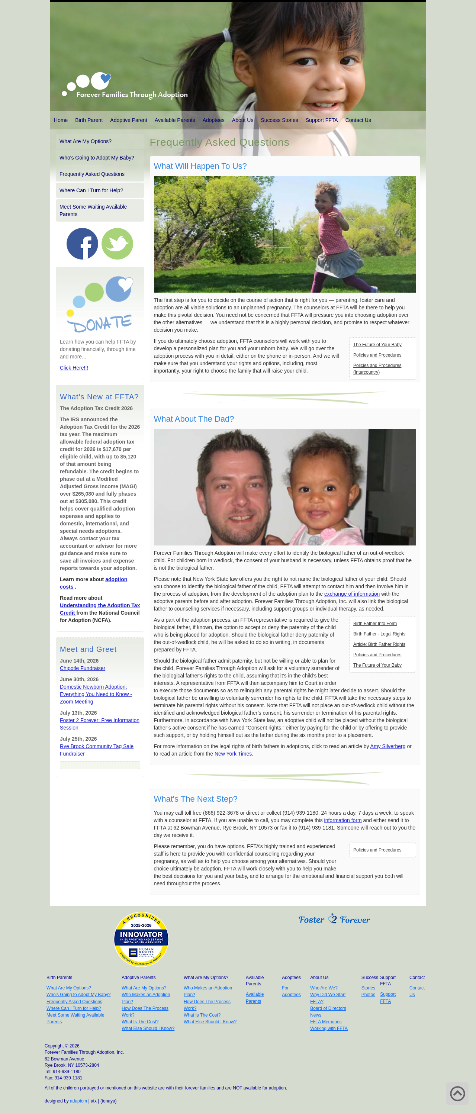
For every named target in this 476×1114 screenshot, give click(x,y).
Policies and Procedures (377, 355)
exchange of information (352, 594)
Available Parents (175, 120)
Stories (368, 988)
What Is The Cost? (140, 1021)
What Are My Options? (86, 141)
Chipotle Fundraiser (82, 668)
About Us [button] (243, 120)
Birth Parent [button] (89, 120)
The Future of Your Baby (377, 344)
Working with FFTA (329, 1028)
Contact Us (358, 120)
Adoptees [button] (214, 120)
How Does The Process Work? (145, 1012)
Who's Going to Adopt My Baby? (97, 158)
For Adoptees (291, 991)
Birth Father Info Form (375, 623)
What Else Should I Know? (148, 1028)
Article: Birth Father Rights (379, 644)
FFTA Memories (325, 1021)
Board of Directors (328, 1008)
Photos (368, 994)
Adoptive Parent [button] (128, 120)
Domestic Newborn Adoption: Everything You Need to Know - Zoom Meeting (96, 694)
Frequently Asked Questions (92, 174)
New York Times (233, 754)
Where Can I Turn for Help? (91, 190)
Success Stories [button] (279, 120)
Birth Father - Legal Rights (379, 634)
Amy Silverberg (388, 746)
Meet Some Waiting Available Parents (93, 210)
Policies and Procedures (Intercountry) (377, 369)
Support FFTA (322, 120)
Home (61, 120)
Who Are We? (324, 988)
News (315, 1015)
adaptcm (78, 1101)
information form (343, 820)
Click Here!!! (74, 368)
